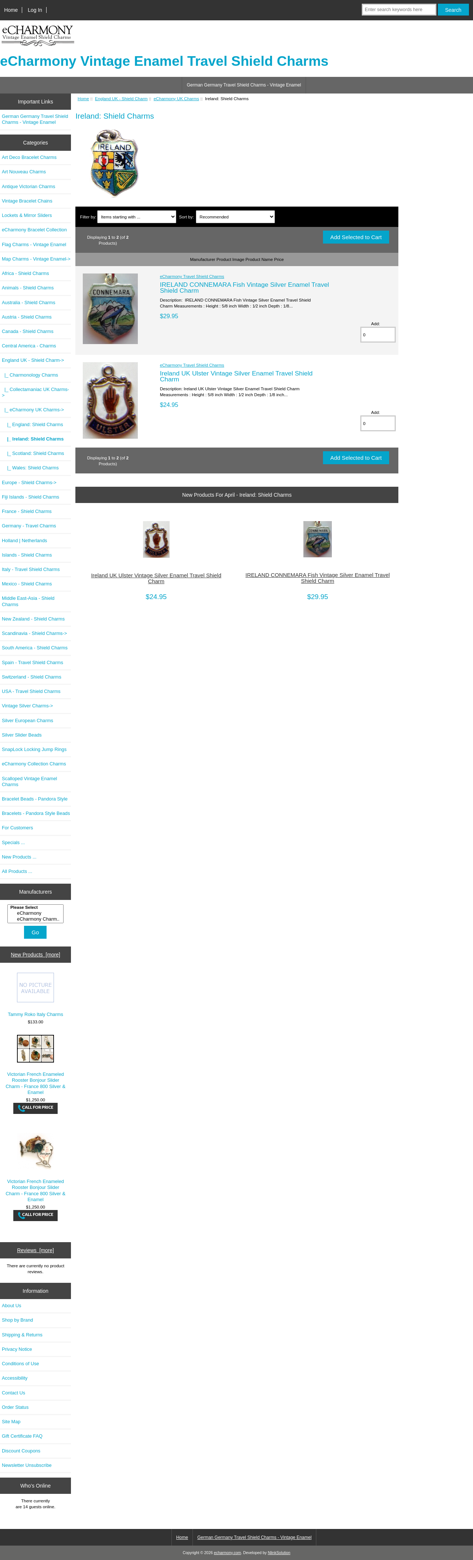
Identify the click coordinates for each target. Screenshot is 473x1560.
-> (33, 360)
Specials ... (13, 842)
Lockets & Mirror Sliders (27, 215)
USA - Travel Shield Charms (31, 691)
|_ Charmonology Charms (30, 375)
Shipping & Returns (22, 1335)
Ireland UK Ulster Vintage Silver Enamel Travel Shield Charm (236, 376)
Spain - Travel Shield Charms (32, 662)
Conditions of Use (20, 1363)
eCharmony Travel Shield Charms (192, 276)
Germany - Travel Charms (29, 526)
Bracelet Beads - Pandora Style (35, 799)
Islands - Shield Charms (27, 555)
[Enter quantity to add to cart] (378, 335)
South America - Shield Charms (35, 647)
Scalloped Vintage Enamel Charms (29, 781)
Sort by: (186, 216)
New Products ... (19, 857)
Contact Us (13, 1393)
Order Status (15, 1407)
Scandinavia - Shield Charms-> (34, 633)
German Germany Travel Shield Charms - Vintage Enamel (244, 85)
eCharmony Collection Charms (34, 764)
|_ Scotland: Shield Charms (33, 453)
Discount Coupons (21, 1451)
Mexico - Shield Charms (27, 584)
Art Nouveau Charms (24, 171)
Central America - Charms (29, 346)
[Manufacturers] (35, 913)
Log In (35, 10)
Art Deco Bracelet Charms (29, 157)
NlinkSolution (279, 1553)
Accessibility (14, 1378)
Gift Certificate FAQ (22, 1436)
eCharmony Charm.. (36, 919)
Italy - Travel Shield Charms (31, 569)
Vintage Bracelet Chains (27, 201)
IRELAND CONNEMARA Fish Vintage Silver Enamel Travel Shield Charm (244, 287)
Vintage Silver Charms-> (27, 705)
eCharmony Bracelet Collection (34, 229)
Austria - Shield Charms (27, 317)
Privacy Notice (17, 1349)
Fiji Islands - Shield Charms (30, 497)
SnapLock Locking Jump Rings (34, 749)
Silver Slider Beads (22, 735)
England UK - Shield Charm (121, 98)
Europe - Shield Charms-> (29, 482)
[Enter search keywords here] (399, 10)
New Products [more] (35, 955)
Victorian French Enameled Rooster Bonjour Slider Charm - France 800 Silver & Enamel (35, 1065)
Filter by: (88, 216)
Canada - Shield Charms (28, 331)
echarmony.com (227, 1553)
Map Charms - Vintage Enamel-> (36, 259)
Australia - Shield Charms (28, 302)
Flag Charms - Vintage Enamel (34, 244)
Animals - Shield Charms (28, 287)
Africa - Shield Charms (25, 273)
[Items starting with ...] (136, 216)
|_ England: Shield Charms (32, 424)
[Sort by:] (235, 216)
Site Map (11, 1421)
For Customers (17, 827)
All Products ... (17, 871)
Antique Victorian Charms (28, 186)
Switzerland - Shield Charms (31, 677)
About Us (11, 1305)
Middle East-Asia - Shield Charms (28, 601)
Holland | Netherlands (24, 540)
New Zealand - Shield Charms (33, 619)
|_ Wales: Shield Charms (30, 467)
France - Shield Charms (27, 511)
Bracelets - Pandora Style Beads (36, 813)
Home (11, 10)
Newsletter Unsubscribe (27, 1465)
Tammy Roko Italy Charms (35, 995)
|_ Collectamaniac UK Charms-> (35, 392)
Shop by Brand (17, 1320)
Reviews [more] (35, 1250)
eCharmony (36, 913)
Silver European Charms (27, 720)
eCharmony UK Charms (176, 98)
